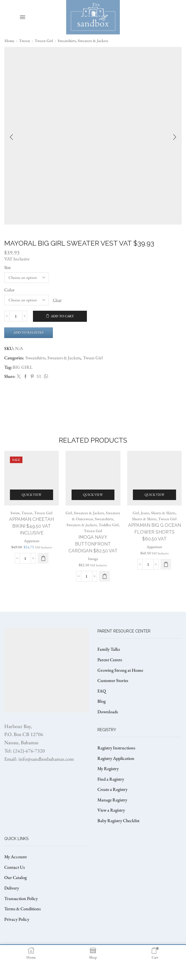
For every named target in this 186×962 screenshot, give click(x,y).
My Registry (108, 769)
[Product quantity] (15, 316)
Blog (101, 701)
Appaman (31, 540)
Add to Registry (28, 332)
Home (9, 40)
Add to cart (62, 316)
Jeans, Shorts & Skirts (158, 512)
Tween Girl (44, 40)
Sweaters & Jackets (89, 512)
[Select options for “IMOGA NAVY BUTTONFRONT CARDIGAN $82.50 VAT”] (104, 576)
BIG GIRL (22, 367)
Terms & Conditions (22, 909)
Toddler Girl (109, 524)
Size (7, 267)
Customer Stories (112, 680)
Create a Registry (112, 789)
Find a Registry (110, 779)
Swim (15, 512)
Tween (24, 40)
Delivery (11, 888)
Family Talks (108, 649)
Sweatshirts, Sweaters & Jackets (83, 40)
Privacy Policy (16, 919)
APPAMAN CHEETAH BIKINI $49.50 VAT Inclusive (31, 526)
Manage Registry (112, 800)
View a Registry (111, 810)
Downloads (107, 712)
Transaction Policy (21, 898)
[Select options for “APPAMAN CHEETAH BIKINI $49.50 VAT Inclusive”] (43, 558)
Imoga (93, 558)
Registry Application (115, 758)
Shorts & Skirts (144, 518)
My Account (15, 857)
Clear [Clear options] (57, 299)
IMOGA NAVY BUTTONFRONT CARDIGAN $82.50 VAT (93, 543)
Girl (69, 512)
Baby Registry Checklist (118, 821)
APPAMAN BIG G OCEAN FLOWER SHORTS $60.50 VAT (154, 532)
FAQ (101, 691)
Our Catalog (15, 877)
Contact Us (14, 867)
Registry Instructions (116, 748)
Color (9, 290)
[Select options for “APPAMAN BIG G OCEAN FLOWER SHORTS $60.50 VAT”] (165, 564)
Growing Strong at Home (120, 670)
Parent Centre (109, 660)
